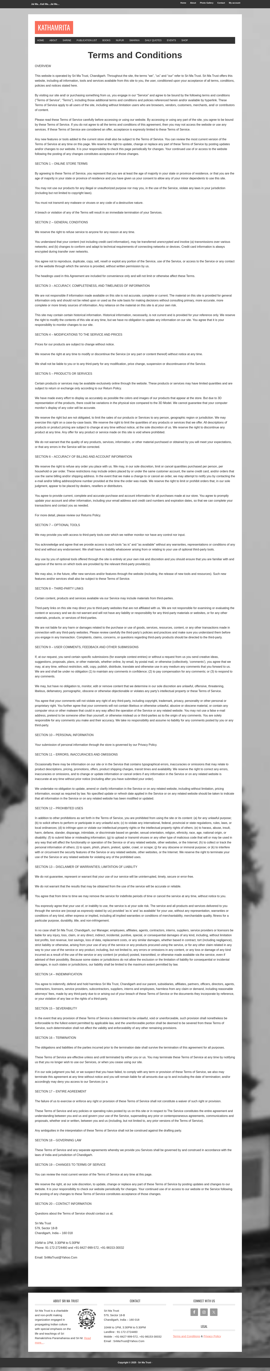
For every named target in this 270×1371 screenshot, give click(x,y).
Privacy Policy (212, 1339)
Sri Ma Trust (144, 1366)
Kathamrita (59, 28)
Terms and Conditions (186, 1339)
